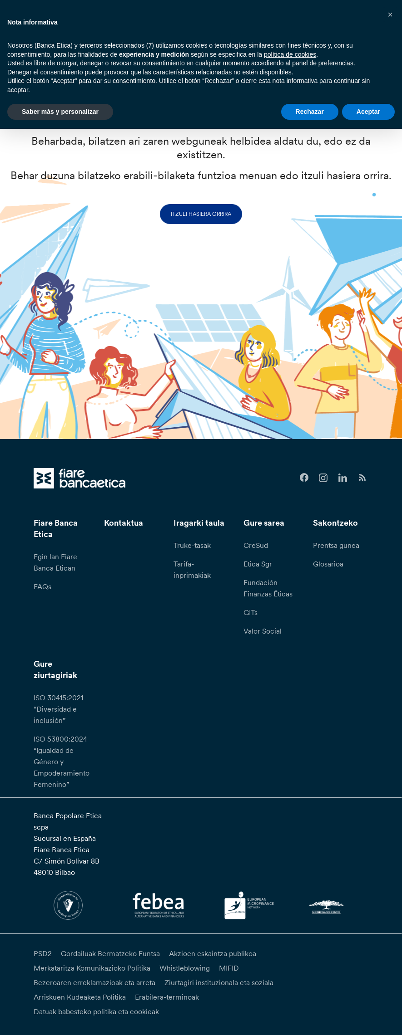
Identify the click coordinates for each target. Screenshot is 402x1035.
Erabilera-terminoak (167, 996)
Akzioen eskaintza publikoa (212, 953)
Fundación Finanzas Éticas (268, 588)
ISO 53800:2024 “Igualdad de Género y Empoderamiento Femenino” (61, 761)
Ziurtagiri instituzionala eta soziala (218, 982)
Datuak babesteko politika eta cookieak (96, 1011)
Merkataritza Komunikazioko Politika (92, 967)
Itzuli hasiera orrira (201, 213)
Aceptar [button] (368, 111)
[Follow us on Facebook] (304, 478)
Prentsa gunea (336, 545)
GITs (250, 612)
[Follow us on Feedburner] (362, 478)
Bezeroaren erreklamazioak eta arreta (94, 982)
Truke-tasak (192, 545)
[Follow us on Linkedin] (343, 478)
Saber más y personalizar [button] (60, 111)
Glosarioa (328, 563)
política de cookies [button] (290, 54)
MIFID (229, 967)
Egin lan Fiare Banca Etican (55, 562)
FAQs (42, 586)
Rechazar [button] (310, 111)
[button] (390, 14)
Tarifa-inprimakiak (192, 569)
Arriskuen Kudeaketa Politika (80, 996)
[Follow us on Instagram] (324, 478)
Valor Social (262, 630)
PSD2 (43, 953)
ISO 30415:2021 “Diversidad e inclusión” (58, 709)
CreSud (255, 545)
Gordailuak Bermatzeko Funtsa (110, 953)
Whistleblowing (184, 967)
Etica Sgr (257, 563)
